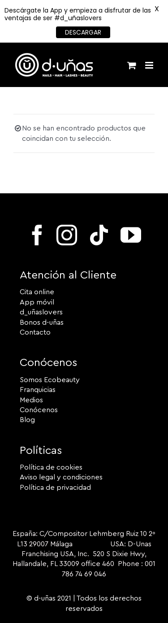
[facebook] (37, 235)
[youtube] (131, 235)
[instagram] (66, 235)
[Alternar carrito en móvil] (131, 65)
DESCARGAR (83, 32)
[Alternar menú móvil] (150, 65)
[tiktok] (99, 235)
